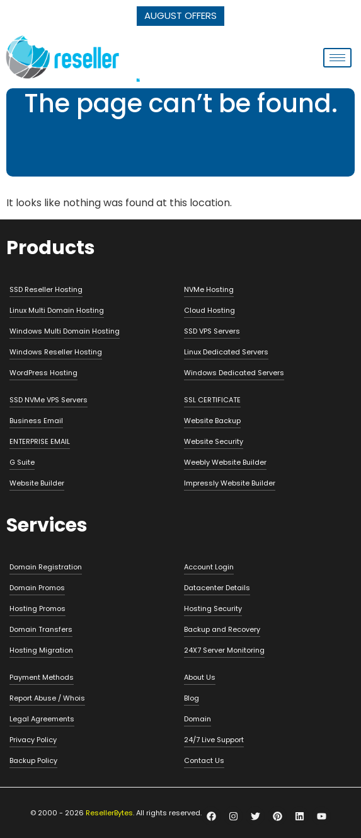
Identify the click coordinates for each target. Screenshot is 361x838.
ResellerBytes (109, 813)
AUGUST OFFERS (180, 15)
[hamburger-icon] (337, 57)
